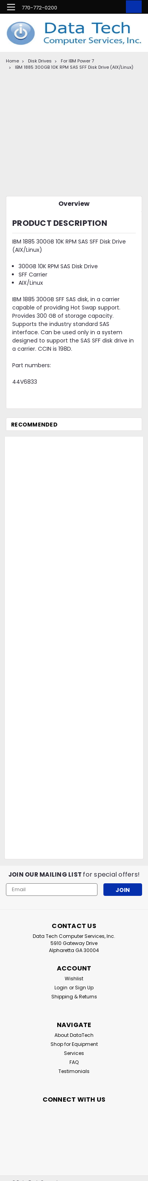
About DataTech (74, 1035)
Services (74, 1053)
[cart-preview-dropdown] (132, 6)
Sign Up (84, 987)
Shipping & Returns (74, 996)
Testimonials (74, 1071)
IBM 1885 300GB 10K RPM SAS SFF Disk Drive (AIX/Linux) (74, 67)
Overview (74, 203)
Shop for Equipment (74, 1044)
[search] (100, 8)
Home (12, 61)
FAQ (74, 1062)
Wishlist (74, 978)
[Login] (115, 8)
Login (60, 987)
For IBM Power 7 (77, 61)
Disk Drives (40, 61)
